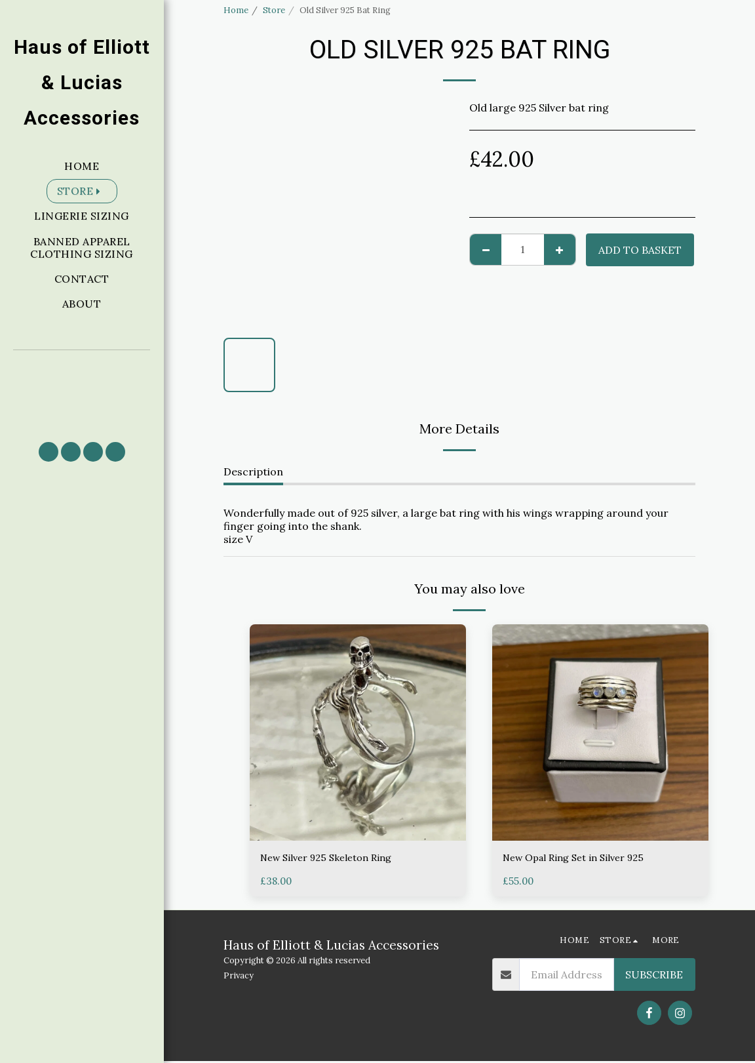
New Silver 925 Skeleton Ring (332, 859)
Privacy (238, 976)
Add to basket (640, 249)
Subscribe (654, 976)
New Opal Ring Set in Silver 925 (580, 859)
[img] (358, 732)
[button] (81, 389)
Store (274, 10)
